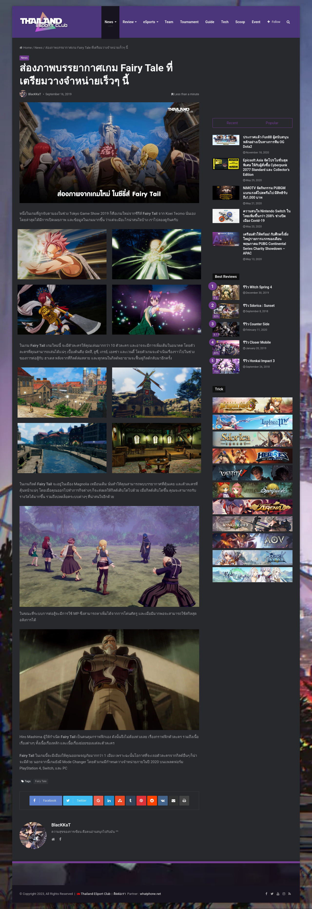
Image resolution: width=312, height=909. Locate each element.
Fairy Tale (41, 781)
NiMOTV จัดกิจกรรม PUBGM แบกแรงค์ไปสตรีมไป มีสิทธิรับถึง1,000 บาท (265, 193)
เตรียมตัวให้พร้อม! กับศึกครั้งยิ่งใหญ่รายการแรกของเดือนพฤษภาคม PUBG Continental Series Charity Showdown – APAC (265, 244)
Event (256, 22)
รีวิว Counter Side (256, 324)
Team (169, 22)
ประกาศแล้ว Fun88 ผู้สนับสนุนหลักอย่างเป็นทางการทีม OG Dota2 (266, 142)
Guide (209, 22)
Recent (232, 123)
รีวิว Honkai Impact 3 (259, 361)
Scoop (240, 22)
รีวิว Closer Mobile (257, 343)
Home (26, 47)
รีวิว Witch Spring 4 (257, 287)
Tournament (189, 22)
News (109, 22)
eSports (149, 22)
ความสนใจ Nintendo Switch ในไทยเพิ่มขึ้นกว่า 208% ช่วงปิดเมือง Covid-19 (267, 216)
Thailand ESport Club (95, 894)
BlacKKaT (34, 94)
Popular (272, 123)
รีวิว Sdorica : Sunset (259, 306)
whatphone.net (150, 894)
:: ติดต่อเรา (118, 894)
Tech (225, 22)
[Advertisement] (252, 75)
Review (128, 22)
